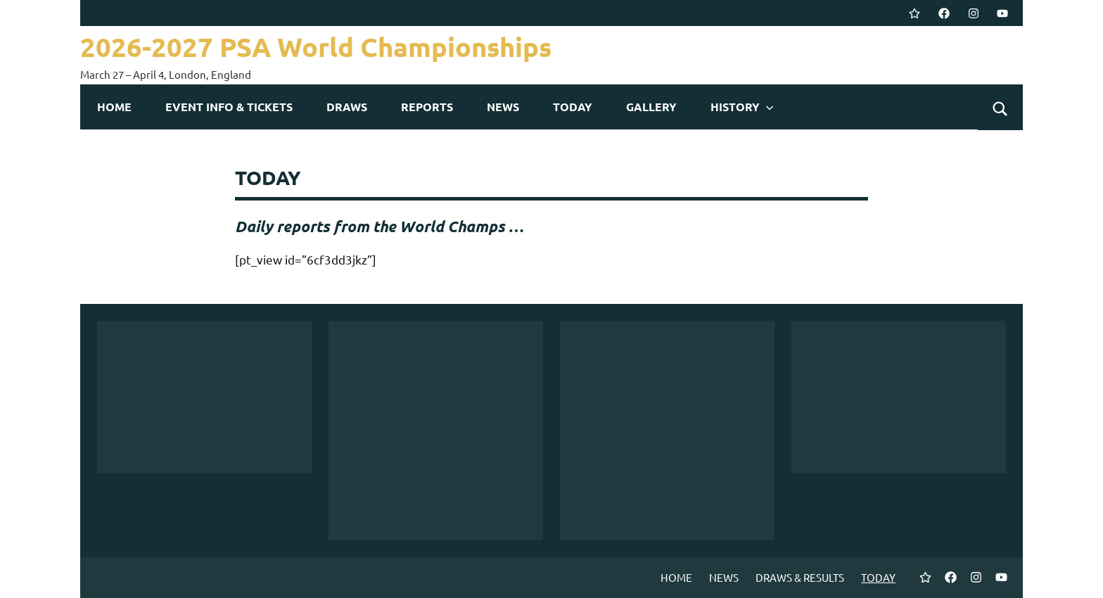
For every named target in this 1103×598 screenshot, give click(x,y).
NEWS (503, 106)
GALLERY (651, 106)
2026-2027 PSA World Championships (329, 45)
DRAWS (346, 106)
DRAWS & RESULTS (799, 577)
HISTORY (742, 106)
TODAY (572, 106)
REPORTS (427, 106)
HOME (114, 106)
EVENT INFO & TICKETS (229, 106)
